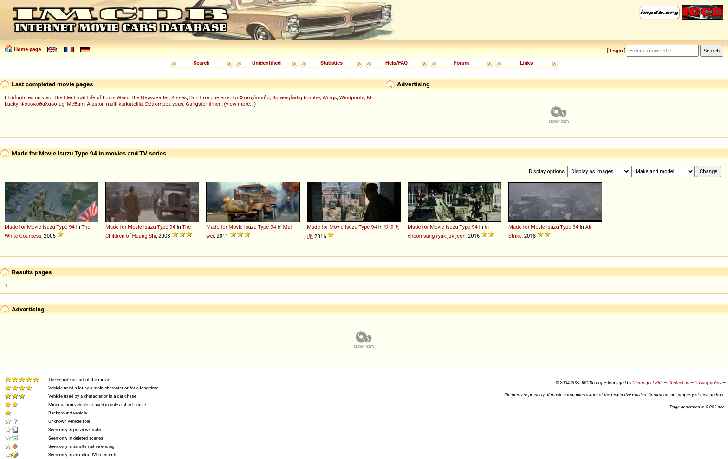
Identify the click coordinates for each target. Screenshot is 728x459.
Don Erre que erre (209, 97)
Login (616, 50)
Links (526, 62)
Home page (27, 49)
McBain (75, 104)
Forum (461, 62)
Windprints (351, 97)
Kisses (179, 97)
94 (72, 227)
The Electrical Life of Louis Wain (91, 97)
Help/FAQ (396, 62)
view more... (240, 104)
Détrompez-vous (164, 104)
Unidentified (266, 62)
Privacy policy (708, 382)
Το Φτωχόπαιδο (251, 97)
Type (61, 227)
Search (201, 62)
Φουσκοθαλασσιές (42, 104)
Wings (329, 97)
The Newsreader (149, 97)
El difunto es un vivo (28, 97)
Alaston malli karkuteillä (115, 104)
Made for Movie (23, 227)
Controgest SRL (647, 382)
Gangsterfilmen (203, 104)
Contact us (678, 382)
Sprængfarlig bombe (296, 97)
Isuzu (49, 227)
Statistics (331, 62)
